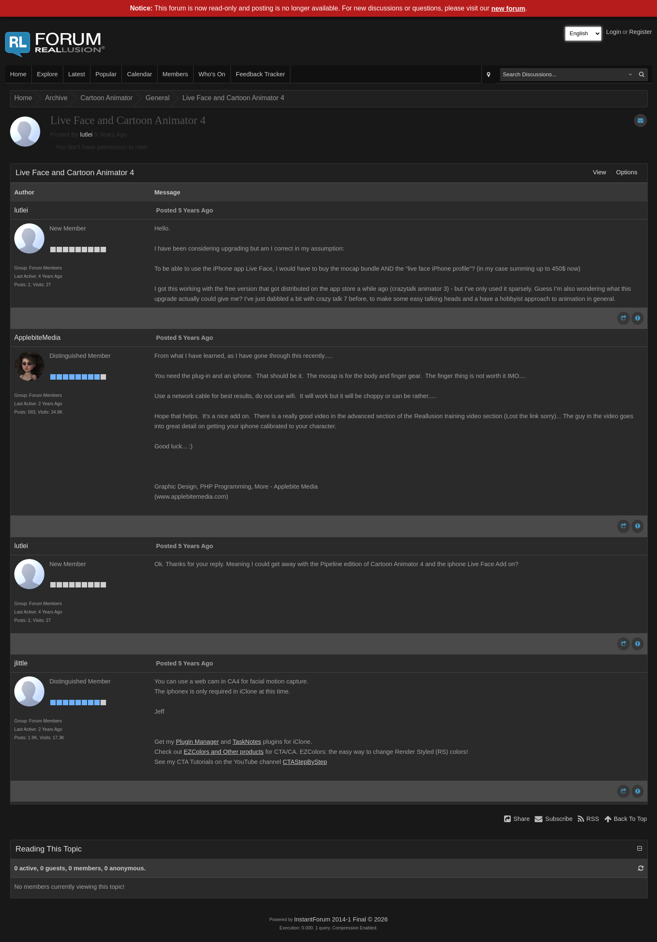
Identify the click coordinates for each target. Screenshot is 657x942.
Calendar (139, 74)
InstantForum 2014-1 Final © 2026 (341, 919)
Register (640, 31)
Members (175, 74)
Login (613, 31)
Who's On (212, 74)
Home (18, 74)
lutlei (86, 134)
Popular (106, 74)
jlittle (21, 663)
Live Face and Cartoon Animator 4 (233, 97)
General (158, 97)
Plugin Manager (197, 741)
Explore (47, 74)
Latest (76, 74)
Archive (56, 97)
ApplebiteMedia (37, 337)
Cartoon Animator (106, 97)
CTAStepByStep (305, 761)
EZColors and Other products (224, 751)
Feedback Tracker (260, 74)
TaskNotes (247, 741)
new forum (508, 8)
